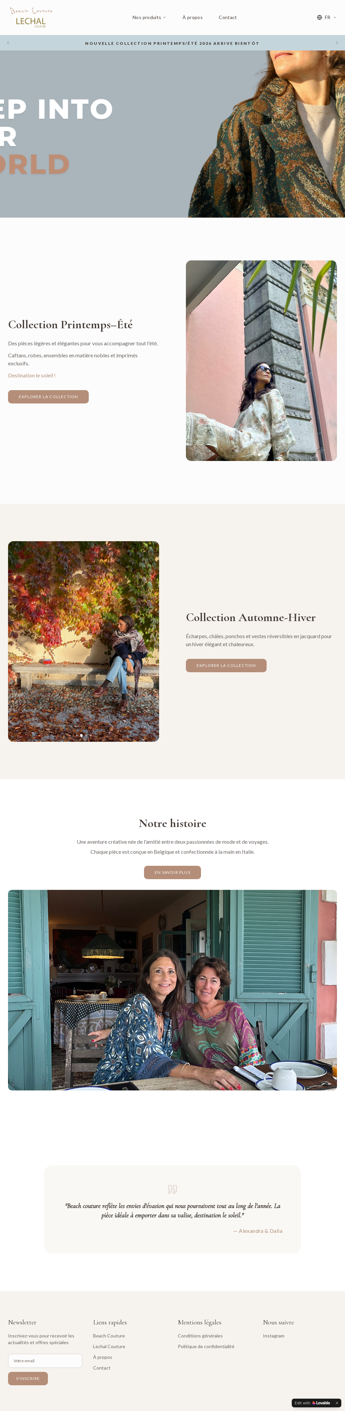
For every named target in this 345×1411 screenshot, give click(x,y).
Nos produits (149, 17)
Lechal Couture (109, 1346)
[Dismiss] (337, 1403)
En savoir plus (172, 872)
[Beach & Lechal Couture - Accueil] (30, 17)
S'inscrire (28, 1378)
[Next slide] (337, 42)
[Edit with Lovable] (312, 1403)
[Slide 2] (259, 454)
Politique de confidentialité (206, 1346)
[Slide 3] (264, 455)
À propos (193, 17)
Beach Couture (109, 1335)
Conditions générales (200, 1335)
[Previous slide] (8, 42)
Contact (228, 17)
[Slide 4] (269, 455)
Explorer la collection (48, 396)
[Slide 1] (255, 455)
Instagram (273, 1335)
